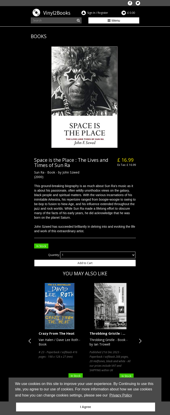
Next (139, 341)
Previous (30, 341)
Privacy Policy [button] (120, 395)
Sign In (91, 13)
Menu (114, 20)
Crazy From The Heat (57, 333)
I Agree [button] (85, 407)
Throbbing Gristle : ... (107, 333)
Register (103, 13)
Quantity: (54, 255)
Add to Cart (85, 263)
